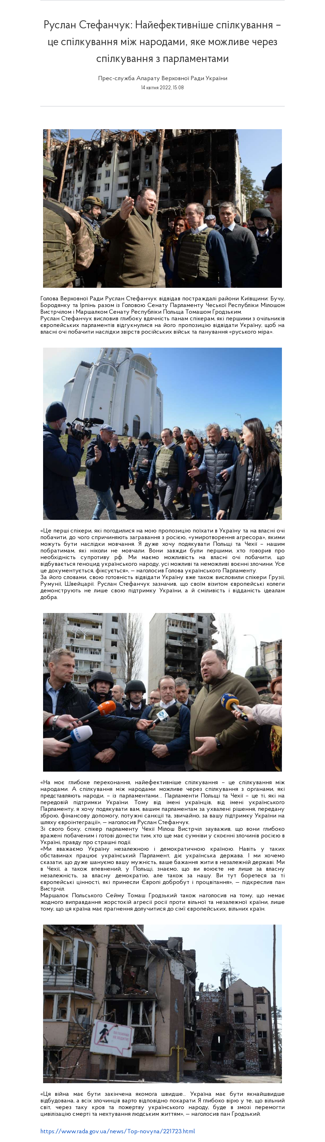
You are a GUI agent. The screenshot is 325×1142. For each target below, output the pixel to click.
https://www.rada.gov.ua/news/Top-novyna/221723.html (117, 1131)
